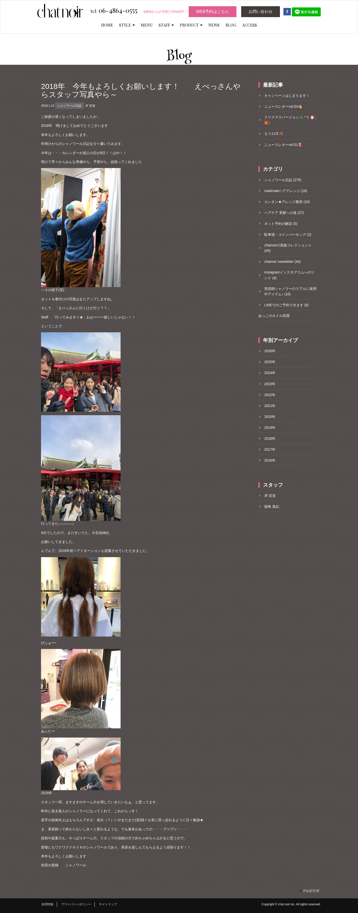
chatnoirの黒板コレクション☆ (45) (288, 248)
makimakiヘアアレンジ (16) (285, 191)
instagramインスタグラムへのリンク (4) (289, 275)
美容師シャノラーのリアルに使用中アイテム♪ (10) (290, 291)
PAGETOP (311, 890)
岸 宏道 (90, 105)
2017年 (269, 449)
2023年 (269, 384)
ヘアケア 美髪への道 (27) (284, 213)
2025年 (269, 362)
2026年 (269, 351)
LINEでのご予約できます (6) (286, 305)
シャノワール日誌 (69, 105)
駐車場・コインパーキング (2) (287, 235)
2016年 (269, 460)
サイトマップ (108, 904)
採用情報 (47, 904)
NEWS (214, 25)
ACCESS (249, 25)
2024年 (269, 373)
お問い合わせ (260, 11)
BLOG (230, 25)
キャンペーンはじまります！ (287, 96)
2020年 (269, 417)
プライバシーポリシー (76, 904)
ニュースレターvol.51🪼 (283, 145)
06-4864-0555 (113, 11)
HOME (107, 25)
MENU (147, 25)
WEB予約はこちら (212, 11)
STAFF (166, 25)
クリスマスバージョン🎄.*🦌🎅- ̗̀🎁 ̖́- (290, 120)
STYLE (127, 25)
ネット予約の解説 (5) (280, 224)
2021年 (269, 406)
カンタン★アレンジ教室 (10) (287, 202)
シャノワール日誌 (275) (282, 180)
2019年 (269, 428)
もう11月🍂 (273, 133)
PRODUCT (191, 25)
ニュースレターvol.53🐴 (283, 106)
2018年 (269, 438)
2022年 (269, 395)
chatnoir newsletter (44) (282, 262)
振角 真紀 (271, 506)
